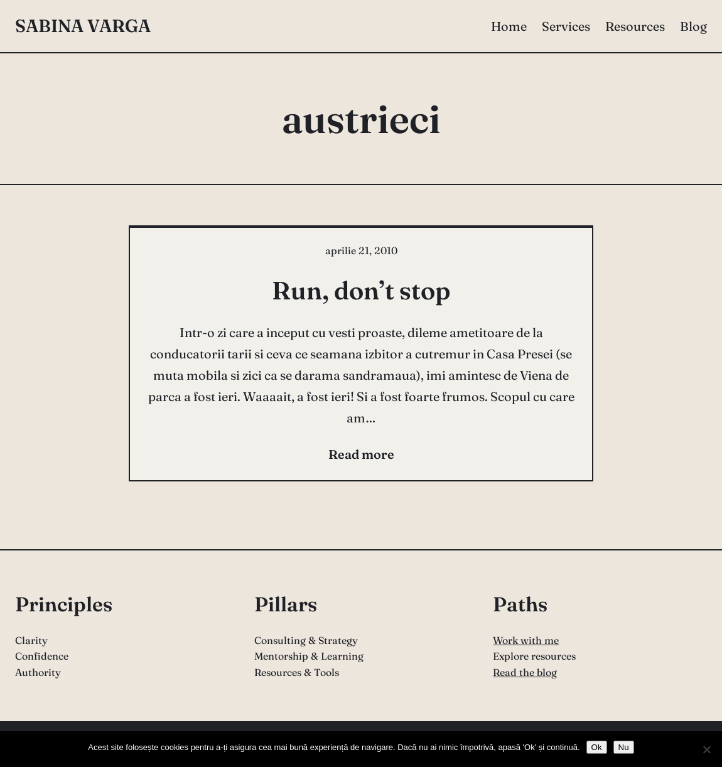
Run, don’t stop (361, 290)
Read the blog (525, 672)
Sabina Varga (83, 25)
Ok (596, 747)
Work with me (526, 640)
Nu (623, 747)
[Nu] (706, 749)
